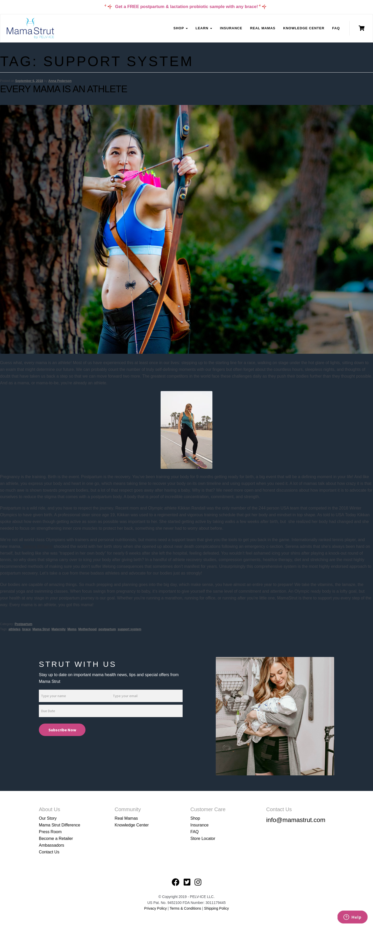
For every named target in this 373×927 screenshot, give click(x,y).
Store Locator (202, 838)
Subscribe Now (62, 729)
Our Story (47, 818)
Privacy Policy (155, 908)
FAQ (336, 28)
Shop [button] (180, 28)
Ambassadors (51, 845)
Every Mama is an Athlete (63, 89)
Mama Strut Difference (59, 825)
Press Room (50, 832)
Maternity (59, 629)
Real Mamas (262, 28)
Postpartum (23, 624)
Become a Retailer (56, 838)
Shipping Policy (216, 908)
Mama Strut (41, 629)
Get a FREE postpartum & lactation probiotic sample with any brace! (186, 6)
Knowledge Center (303, 28)
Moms (71, 629)
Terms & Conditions (186, 908)
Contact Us (49, 852)
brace (26, 629)
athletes (14, 629)
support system (129, 629)
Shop (195, 818)
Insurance (231, 28)
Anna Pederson (59, 81)
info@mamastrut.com (295, 819)
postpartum (107, 629)
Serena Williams (38, 546)
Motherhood (87, 629)
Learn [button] (204, 28)
